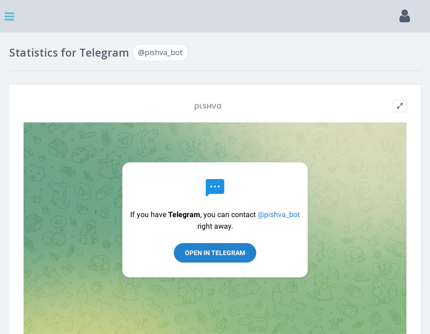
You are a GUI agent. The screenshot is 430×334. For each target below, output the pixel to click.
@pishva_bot (160, 52)
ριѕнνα (208, 105)
